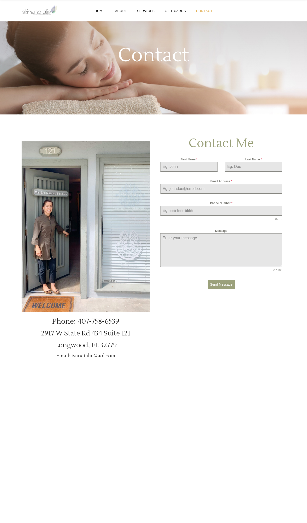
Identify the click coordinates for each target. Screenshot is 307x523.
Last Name (253, 159)
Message (221, 231)
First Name (189, 159)
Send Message (221, 284)
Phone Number (221, 203)
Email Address (221, 181)
